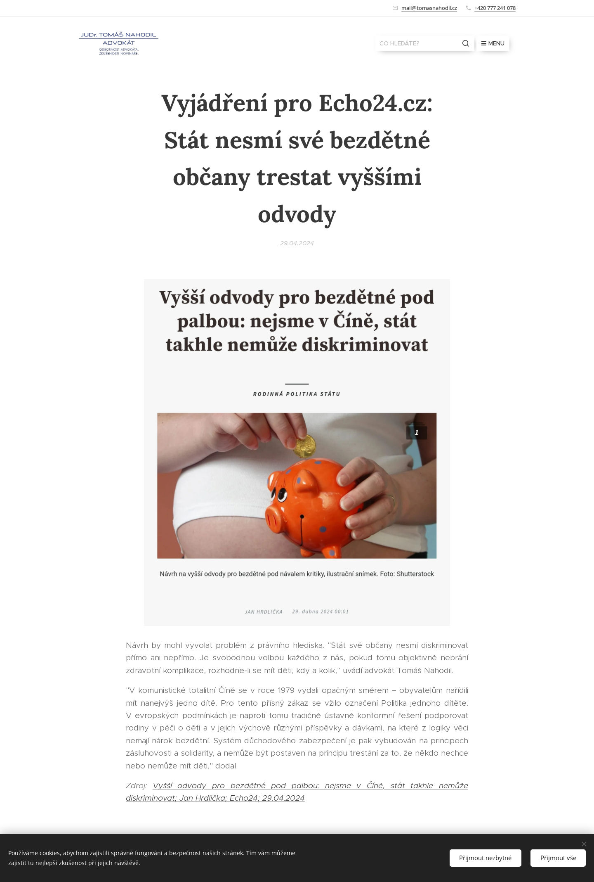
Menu (492, 43)
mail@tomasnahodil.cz (429, 8)
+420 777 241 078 (495, 8)
